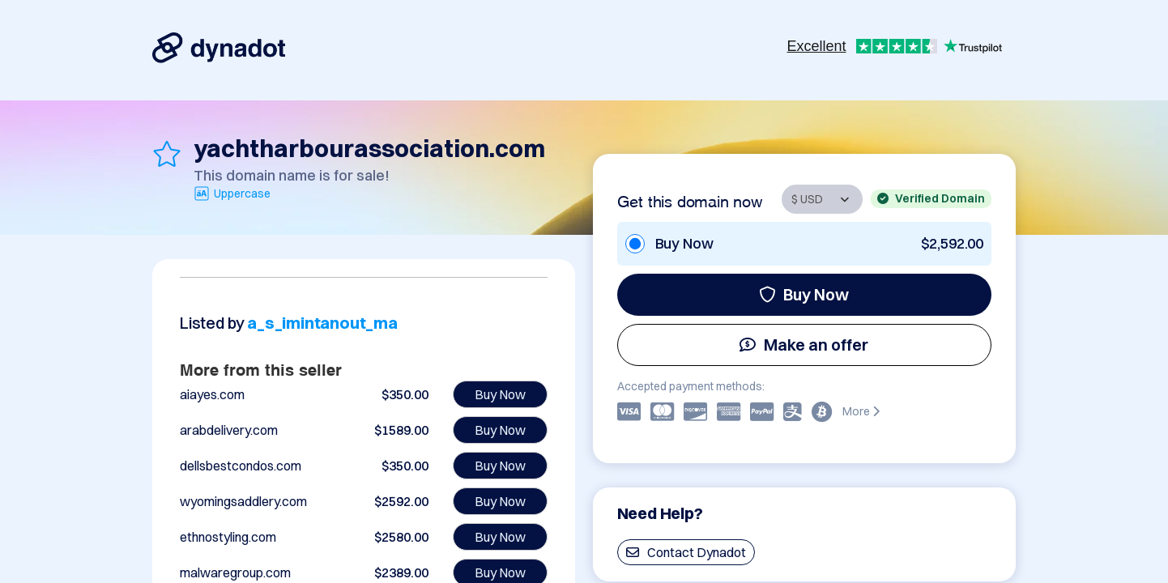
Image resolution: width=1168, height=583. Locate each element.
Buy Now (804, 294)
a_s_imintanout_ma (322, 323)
